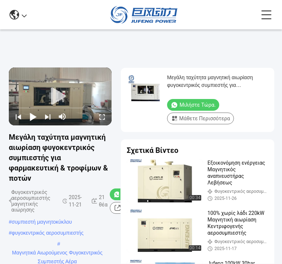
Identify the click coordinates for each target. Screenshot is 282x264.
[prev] (18, 116)
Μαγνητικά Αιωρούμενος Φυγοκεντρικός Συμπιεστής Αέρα (57, 253)
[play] (60, 96)
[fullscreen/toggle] (102, 116)
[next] (47, 116)
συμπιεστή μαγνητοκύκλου (42, 222)
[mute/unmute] (62, 116)
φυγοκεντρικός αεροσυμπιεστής (48, 233)
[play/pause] (33, 116)
